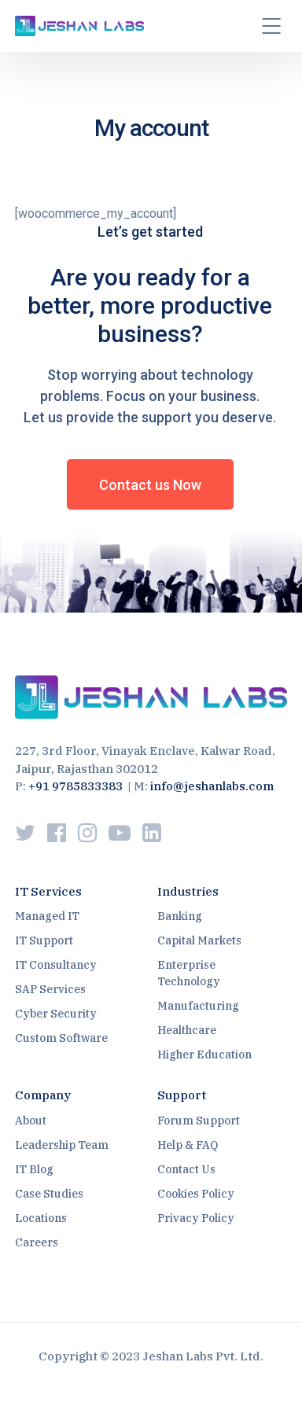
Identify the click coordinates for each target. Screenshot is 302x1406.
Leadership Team (62, 1145)
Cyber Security (56, 1014)
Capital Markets (199, 940)
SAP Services (50, 989)
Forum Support (198, 1120)
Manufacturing (198, 1006)
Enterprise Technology (188, 973)
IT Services (48, 891)
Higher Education (204, 1054)
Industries (188, 891)
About (30, 1120)
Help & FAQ (187, 1145)
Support (181, 1095)
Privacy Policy (195, 1218)
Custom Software (61, 1038)
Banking (179, 916)
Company (43, 1095)
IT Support (44, 940)
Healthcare (186, 1030)
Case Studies (49, 1194)
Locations (41, 1218)
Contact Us (186, 1169)
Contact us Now (150, 485)
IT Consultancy (56, 965)
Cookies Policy (195, 1194)
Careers (36, 1242)
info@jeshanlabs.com (212, 785)
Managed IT (47, 916)
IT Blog (34, 1169)
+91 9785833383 (75, 785)
